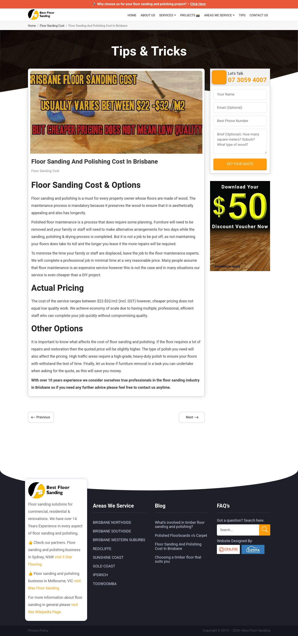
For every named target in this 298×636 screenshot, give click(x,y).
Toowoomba (105, 584)
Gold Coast (104, 566)
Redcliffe (102, 549)
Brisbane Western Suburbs (119, 540)
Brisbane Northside (112, 522)
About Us (148, 15)
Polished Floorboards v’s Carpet (181, 535)
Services (166, 15)
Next (189, 417)
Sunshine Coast (108, 557)
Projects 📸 (190, 15)
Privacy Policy (38, 630)
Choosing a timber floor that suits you (178, 559)
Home (131, 15)
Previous (43, 417)
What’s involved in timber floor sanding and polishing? (180, 525)
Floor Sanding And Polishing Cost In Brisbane (178, 546)
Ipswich (100, 575)
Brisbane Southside (112, 531)
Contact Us (259, 15)
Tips (242, 15)
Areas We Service (218, 15)
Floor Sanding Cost (52, 25)
